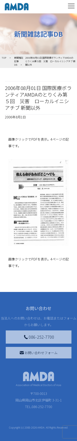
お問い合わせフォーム (38, 352)
